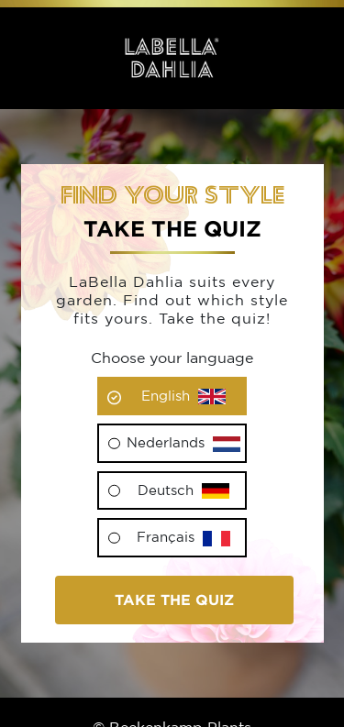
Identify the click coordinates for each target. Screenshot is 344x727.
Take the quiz (174, 599)
